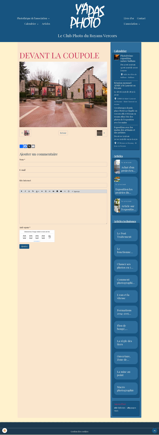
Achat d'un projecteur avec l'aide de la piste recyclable (127, 169)
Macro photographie (125, 388)
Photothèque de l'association (32, 18)
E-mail (22, 170)
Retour (63, 133)
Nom (21, 159)
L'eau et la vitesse (123, 296)
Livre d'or (129, 18)
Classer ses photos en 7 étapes (124, 265)
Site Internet (25, 180)
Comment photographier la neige (125, 281)
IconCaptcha (36, 241)
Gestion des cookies (79, 431)
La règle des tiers (124, 342)
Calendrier (30, 23)
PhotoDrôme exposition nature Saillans (128, 58)
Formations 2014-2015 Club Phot (124, 312)
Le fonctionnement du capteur (125, 250)
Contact (141, 18)
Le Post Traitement (124, 235)
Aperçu (76, 191)
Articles (46, 23)
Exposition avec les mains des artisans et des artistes (124, 130)
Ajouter (24, 246)
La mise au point (123, 373)
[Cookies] (4, 430)
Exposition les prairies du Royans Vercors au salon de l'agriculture (124, 191)
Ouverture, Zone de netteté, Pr (123, 358)
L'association (131, 23)
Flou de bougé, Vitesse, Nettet (121, 327)
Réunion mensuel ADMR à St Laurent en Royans (125, 85)
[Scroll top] (154, 430)
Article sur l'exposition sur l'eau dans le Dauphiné (128, 207)
